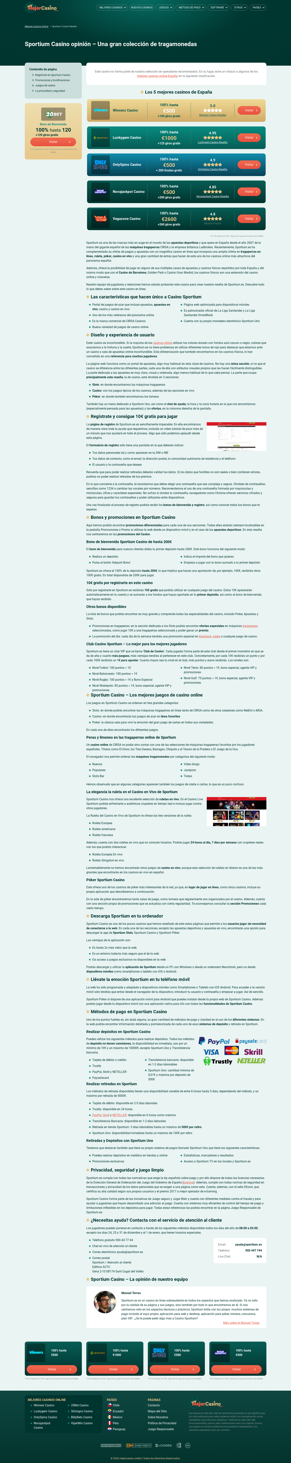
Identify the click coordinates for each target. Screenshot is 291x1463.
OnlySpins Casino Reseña (212, 169)
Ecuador (118, 1411)
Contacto (154, 1405)
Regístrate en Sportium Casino (52, 74)
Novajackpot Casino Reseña (212, 196)
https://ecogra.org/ (163, 1445)
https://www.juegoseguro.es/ (138, 1445)
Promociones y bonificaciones (52, 80)
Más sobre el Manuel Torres (241, 1322)
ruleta (216, 636)
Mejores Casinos (110, 7)
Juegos (164, 7)
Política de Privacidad (162, 1423)
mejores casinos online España (157, 76)
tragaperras (250, 625)
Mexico (117, 1417)
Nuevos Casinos (141, 7)
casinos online (162, 342)
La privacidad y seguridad (50, 90)
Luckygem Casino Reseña (212, 142)
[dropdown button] (125, 8)
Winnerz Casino (36, 1352)
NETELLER (119, 1115)
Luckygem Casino (97, 1352)
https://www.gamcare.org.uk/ (178, 1445)
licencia (188, 1182)
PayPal (97, 1115)
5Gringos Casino (82, 1411)
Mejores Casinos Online (36, 26)
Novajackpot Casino (220, 1352)
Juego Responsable (161, 1429)
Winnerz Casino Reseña (212, 115)
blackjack (205, 636)
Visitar (53, 142)
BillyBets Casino (81, 1417)
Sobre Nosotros (158, 1417)
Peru (116, 1423)
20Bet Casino (53, 114)
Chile (116, 1405)
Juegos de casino (45, 85)
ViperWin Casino (82, 1423)
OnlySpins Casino (159, 1352)
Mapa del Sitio (157, 1411)
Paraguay (119, 1429)
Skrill (106, 1115)
